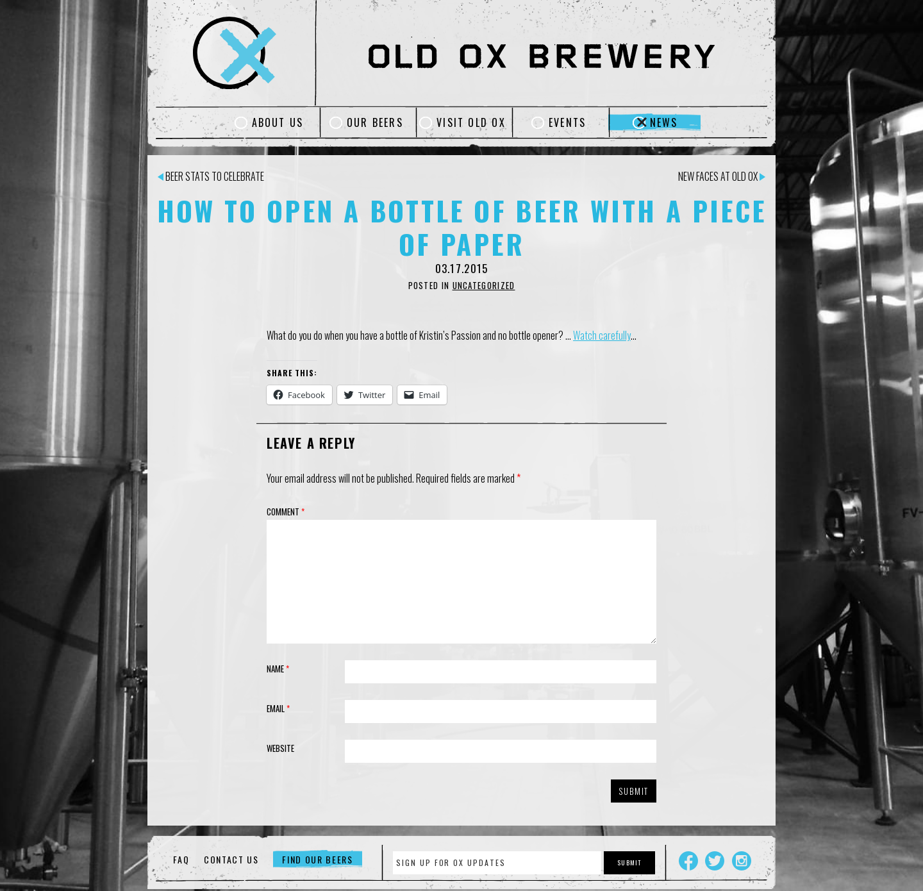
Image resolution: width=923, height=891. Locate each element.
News (664, 122)
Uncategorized (484, 285)
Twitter (714, 860)
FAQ (181, 859)
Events (567, 122)
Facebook (688, 860)
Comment (285, 511)
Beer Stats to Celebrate (211, 176)
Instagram (741, 860)
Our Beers (375, 122)
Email (278, 708)
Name (278, 668)
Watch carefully (602, 335)
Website (280, 748)
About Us (278, 122)
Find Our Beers (317, 859)
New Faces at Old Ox (721, 176)
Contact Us (231, 859)
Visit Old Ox (471, 122)
